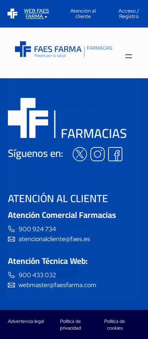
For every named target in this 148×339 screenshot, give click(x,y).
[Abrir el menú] (128, 57)
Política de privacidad (70, 324)
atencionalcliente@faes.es (54, 239)
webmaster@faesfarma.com (57, 285)
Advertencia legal (26, 321)
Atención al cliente (83, 13)
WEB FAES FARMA (36, 13)
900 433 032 (37, 275)
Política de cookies (114, 324)
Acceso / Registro (128, 13)
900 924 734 (37, 229)
